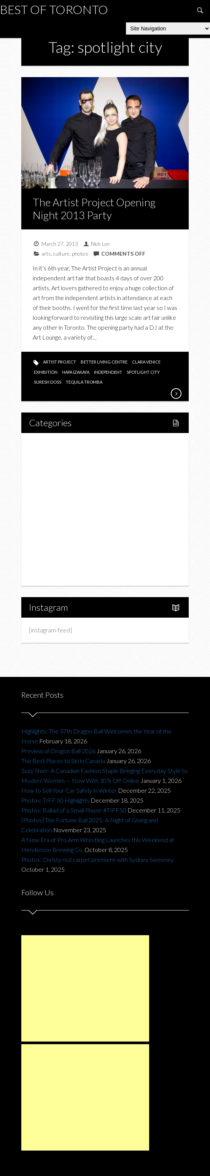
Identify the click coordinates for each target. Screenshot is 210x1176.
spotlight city (143, 372)
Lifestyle (48, 457)
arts (46, 253)
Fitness (54, 470)
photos (80, 253)
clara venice (146, 361)
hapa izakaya (75, 372)
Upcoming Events (60, 548)
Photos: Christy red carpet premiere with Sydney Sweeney (97, 859)
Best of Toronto (54, 9)
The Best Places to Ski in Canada (63, 760)
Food (44, 483)
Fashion (47, 522)
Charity (46, 535)
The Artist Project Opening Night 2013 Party (94, 208)
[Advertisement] (85, 988)
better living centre (104, 361)
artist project (59, 361)
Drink (52, 509)
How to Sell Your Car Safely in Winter (69, 790)
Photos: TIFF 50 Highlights (55, 800)
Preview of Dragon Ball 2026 (58, 750)
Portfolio (48, 560)
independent (108, 372)
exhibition (45, 372)
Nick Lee (100, 243)
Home (45, 444)
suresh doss (47, 381)
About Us (49, 573)
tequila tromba (84, 381)
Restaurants (60, 496)
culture (61, 253)
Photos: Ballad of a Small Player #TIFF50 (73, 810)
